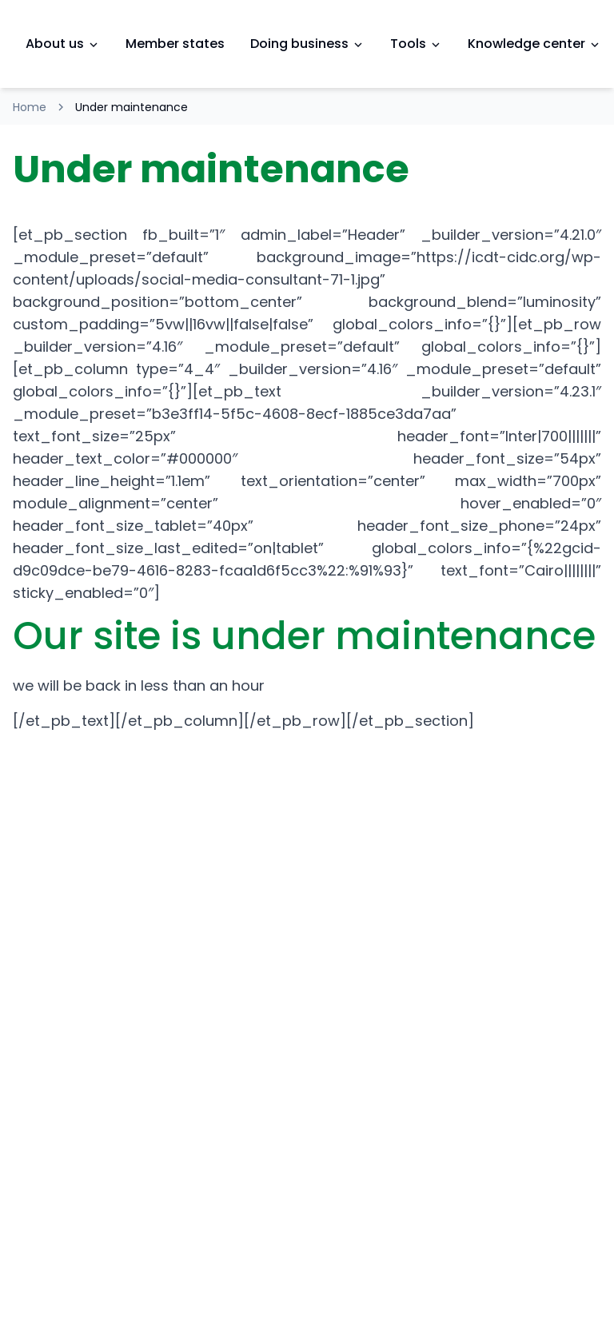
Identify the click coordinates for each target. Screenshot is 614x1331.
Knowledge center (534, 43)
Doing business (307, 43)
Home (29, 107)
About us (63, 43)
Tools (416, 43)
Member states (175, 43)
